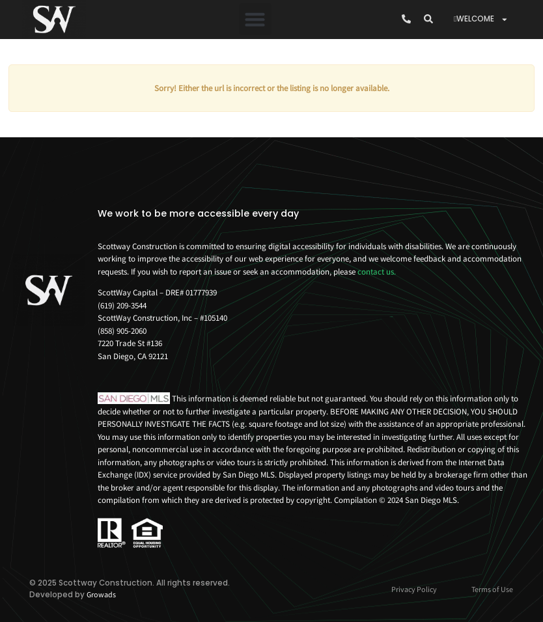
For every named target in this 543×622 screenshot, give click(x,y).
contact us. (376, 271)
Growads (101, 594)
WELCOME (481, 19)
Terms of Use (492, 589)
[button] (255, 19)
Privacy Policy (414, 589)
